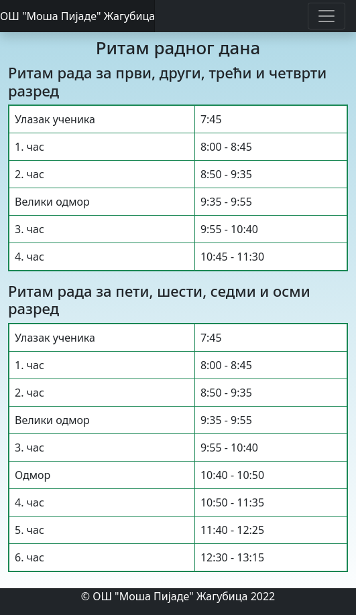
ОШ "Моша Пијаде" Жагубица (77, 16)
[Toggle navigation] (326, 16)
